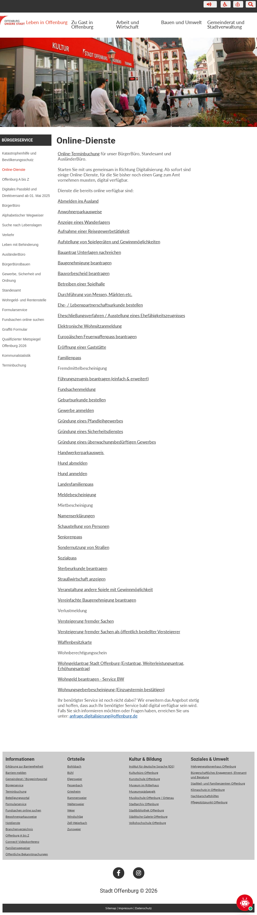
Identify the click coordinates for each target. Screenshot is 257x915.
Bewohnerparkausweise (21, 816)
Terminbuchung (14, 365)
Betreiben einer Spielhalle (81, 284)
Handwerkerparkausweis (81, 452)
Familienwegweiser (18, 848)
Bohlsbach (74, 766)
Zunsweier (74, 829)
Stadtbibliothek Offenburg (146, 810)
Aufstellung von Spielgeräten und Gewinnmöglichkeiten (109, 241)
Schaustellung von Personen (83, 526)
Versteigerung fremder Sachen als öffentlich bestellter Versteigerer (119, 631)
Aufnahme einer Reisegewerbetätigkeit (94, 231)
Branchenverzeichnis (19, 829)
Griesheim (74, 791)
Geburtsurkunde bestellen (82, 399)
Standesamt (11, 290)
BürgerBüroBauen (16, 264)
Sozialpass (67, 557)
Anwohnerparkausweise (80, 211)
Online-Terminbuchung (79, 153)
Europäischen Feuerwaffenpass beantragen (97, 336)
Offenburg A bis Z (15, 179)
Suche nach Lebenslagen (22, 225)
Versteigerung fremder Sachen (86, 621)
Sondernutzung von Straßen (83, 547)
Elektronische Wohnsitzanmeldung (90, 326)
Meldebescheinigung (77, 494)
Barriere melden (16, 773)
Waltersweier (75, 804)
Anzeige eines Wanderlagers (84, 222)
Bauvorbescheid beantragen (83, 273)
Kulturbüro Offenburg (143, 773)
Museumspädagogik (142, 791)
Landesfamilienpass (75, 484)
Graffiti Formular (14, 329)
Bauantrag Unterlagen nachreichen (89, 252)
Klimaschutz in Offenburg (208, 790)
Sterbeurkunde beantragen (82, 568)
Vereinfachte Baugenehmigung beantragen (97, 600)
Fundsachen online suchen (23, 320)
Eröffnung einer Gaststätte (82, 347)
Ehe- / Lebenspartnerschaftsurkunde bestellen (100, 305)
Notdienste (13, 823)
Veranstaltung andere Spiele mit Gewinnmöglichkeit (105, 589)
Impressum (125, 908)
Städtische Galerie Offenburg (148, 816)
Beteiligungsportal (17, 798)
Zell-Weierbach (77, 823)
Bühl (70, 773)
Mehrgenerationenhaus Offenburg (213, 766)
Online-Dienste (13, 170)
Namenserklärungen (76, 515)
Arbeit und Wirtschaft (127, 25)
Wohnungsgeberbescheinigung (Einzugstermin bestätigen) (111, 689)
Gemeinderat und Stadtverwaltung (225, 25)
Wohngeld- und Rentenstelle (24, 300)
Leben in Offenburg (47, 22)
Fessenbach (75, 785)
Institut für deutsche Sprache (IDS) (151, 766)
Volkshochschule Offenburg (147, 823)
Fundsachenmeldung (77, 389)
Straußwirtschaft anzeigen (81, 579)
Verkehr (8, 235)
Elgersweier (74, 779)
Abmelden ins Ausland (78, 201)
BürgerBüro (11, 205)
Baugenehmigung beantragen (84, 262)
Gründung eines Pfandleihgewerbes (90, 421)
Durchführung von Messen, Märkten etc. (95, 294)
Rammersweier (77, 798)
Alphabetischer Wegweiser (23, 215)
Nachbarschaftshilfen (205, 796)
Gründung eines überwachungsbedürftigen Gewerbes (107, 442)
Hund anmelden (72, 473)
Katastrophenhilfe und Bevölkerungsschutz (19, 156)
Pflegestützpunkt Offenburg (209, 802)
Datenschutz (143, 908)
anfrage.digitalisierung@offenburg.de (104, 716)
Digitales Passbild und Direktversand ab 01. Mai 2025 (26, 192)
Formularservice (14, 310)
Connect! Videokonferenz (22, 841)
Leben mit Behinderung (20, 245)
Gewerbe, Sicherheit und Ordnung (21, 277)
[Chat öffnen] (244, 902)
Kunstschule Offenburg (144, 779)
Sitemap (110, 908)
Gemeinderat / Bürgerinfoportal (26, 779)
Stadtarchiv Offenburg (144, 804)
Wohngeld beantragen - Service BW (91, 679)
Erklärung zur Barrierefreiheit (24, 766)
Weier (71, 810)
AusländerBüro (13, 254)
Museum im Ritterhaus (144, 785)
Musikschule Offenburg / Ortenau (151, 798)
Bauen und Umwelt (181, 22)
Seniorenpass (70, 536)
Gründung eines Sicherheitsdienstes (90, 431)
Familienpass (69, 357)
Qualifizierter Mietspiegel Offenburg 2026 (21, 342)
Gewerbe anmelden (76, 410)
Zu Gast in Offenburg (82, 25)
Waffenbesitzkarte (75, 642)
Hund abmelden (72, 463)
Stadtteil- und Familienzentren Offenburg (218, 783)
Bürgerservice (17, 140)
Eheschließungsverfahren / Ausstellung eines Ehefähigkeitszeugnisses (121, 315)
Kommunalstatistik (16, 356)
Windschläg (75, 816)
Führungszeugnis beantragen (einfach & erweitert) (103, 378)
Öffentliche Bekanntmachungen (27, 854)
